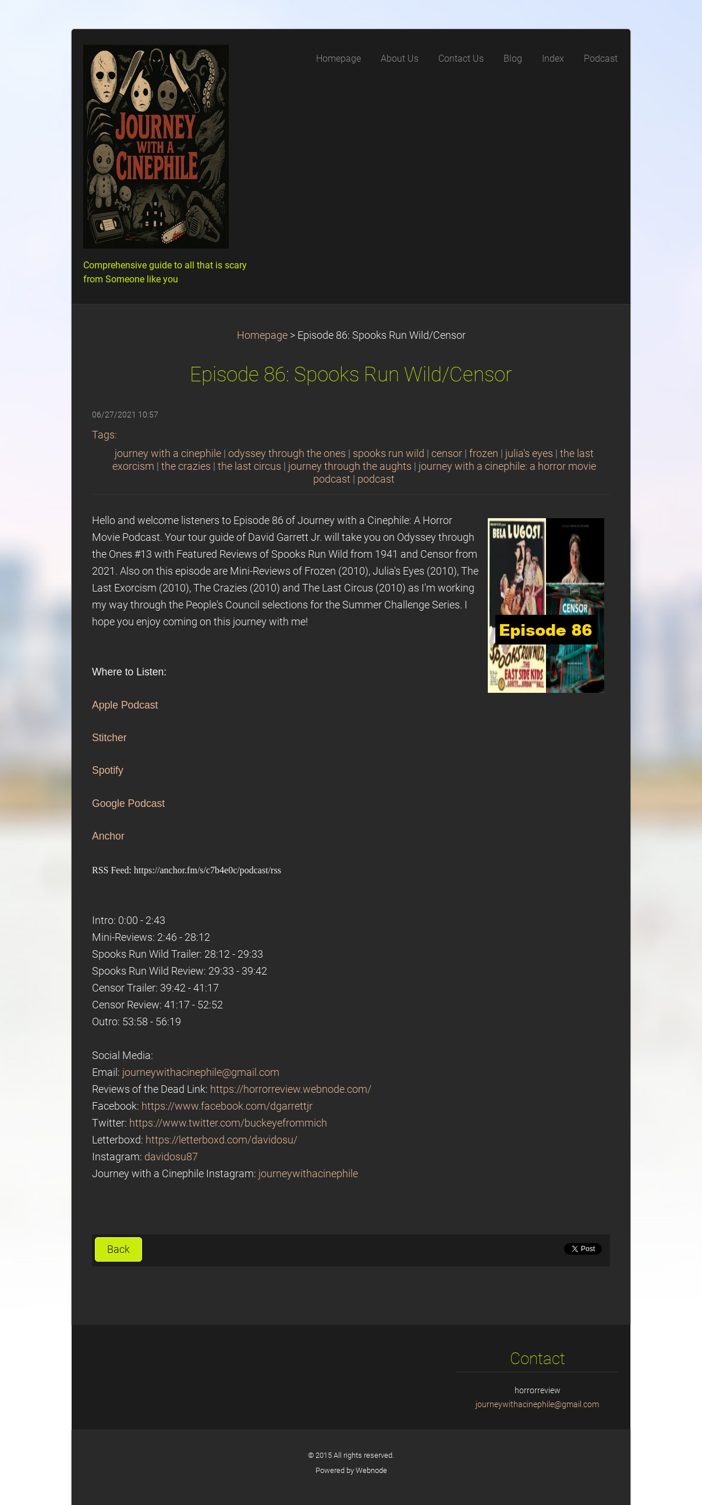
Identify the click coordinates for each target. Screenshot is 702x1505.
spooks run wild (388, 453)
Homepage (262, 335)
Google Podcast (128, 803)
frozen (483, 453)
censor (446, 453)
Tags (103, 435)
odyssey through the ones (287, 453)
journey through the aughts (350, 466)
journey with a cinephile (168, 453)
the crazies (186, 466)
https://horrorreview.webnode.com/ (290, 1089)
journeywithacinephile (308, 1174)
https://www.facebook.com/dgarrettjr (227, 1106)
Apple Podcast (125, 705)
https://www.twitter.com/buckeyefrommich (228, 1123)
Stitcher (109, 737)
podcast (376, 479)
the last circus (249, 466)
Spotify (107, 770)
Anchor (108, 836)
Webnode (371, 1470)
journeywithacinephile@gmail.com (200, 1072)
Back (118, 1249)
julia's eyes (529, 453)
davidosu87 (171, 1157)
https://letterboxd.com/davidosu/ (221, 1140)
